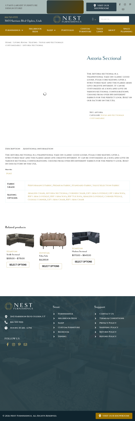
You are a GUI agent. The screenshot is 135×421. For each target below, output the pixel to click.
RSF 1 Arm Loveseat (38, 196)
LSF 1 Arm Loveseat (97, 193)
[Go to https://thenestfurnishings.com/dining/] (71, 336)
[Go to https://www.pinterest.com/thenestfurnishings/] (19, 345)
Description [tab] (12, 148)
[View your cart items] (94, 19)
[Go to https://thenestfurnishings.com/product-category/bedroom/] (71, 331)
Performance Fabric (40, 185)
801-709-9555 (11, 17)
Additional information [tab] (38, 148)
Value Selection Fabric (106, 185)
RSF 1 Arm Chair (75, 199)
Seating (33, 42)
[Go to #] (112, 327)
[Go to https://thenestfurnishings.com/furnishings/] (71, 313)
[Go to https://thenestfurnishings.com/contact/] (25, 345)
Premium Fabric (62, 185)
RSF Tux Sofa (75, 196)
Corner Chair (77, 193)
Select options (17, 264)
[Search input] (114, 19)
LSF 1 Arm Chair (56, 199)
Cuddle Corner (37, 199)
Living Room (20, 42)
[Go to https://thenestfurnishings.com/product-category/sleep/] (71, 322)
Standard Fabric (82, 185)
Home (8, 42)
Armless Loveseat (93, 196)
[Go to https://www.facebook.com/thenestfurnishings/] (8, 345)
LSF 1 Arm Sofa (117, 193)
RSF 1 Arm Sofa (58, 196)
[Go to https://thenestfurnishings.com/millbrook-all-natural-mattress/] (71, 318)
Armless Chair (36, 193)
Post (9, 173)
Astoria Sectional (57, 193)
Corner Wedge (113, 196)
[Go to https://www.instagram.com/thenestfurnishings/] (14, 345)
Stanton (12, 251)
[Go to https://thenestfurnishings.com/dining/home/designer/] (71, 327)
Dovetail (44, 253)
